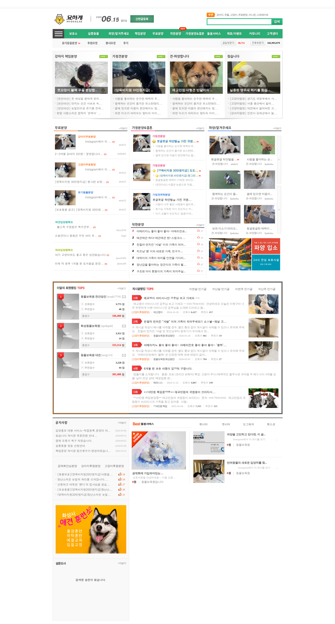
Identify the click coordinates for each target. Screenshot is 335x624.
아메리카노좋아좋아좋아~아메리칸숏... (162, 231)
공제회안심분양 (67, 466)
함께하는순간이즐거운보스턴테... (175, 150)
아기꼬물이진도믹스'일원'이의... (174, 213)
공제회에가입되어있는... (147, 473)
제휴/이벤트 (234, 33)
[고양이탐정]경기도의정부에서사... (253, 98)
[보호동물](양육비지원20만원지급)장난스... (85, 489)
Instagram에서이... (94, 141)
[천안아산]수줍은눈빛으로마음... (174, 184)
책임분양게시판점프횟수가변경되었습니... (83, 451)
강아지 (219, 14)
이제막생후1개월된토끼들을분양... (79, 263)
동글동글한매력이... (259, 228)
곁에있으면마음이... (259, 194)
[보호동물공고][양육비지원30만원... (79, 209)
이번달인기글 (197, 289)
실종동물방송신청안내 (70, 446)
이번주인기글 (243, 289)
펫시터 (203, 424)
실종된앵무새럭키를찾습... (250, 90)
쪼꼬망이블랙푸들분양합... (77, 90)
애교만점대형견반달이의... (192, 90)
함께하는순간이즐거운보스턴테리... (138, 103)
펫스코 (271, 424)
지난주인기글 (266, 289)
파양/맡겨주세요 (119, 33)
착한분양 (175, 33)
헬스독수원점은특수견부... (73, 227)
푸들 (226, 14)
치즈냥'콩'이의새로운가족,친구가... (160, 251)
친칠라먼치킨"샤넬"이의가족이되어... (161, 244)
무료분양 (242, 14)
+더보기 (123, 128)
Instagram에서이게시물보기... (252, 439)
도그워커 (248, 424)
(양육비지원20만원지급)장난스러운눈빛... (84, 494)
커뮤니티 (254, 33)
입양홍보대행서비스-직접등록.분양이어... (83, 430)
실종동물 (93, 33)
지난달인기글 (220, 289)
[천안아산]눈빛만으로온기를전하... (80, 108)
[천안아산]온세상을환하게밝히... (79, 98)
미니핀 (252, 14)
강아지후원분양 (90, 466)
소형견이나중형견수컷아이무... (76, 235)
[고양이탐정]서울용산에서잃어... (252, 103)
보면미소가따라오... (225, 228)
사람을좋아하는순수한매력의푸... (137, 98)
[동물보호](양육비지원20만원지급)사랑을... (85, 474)
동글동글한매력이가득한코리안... (175, 180)
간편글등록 (142, 19)
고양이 (233, 14)
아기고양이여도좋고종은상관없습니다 (80, 255)
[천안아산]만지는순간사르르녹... (79, 103)
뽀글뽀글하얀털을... (224, 159)
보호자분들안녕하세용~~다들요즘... (153, 477)
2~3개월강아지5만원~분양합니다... (79, 154)
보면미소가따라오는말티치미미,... (138, 113)
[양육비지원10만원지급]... (134, 90)
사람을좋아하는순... (259, 159)
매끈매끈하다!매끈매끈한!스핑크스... (161, 238)
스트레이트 (262, 14)
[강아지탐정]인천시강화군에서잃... (253, 113)
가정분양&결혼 (195, 33)
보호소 (73, 33)
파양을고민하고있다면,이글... (246, 434)
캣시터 (226, 424)
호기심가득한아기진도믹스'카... (174, 209)
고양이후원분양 (140, 312)
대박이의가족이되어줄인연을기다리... (161, 258)
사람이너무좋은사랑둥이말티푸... (175, 204)
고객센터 (272, 33)
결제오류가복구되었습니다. (74, 440)
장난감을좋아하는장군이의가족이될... (161, 264)
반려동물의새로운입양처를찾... (247, 462)
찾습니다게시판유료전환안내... (76, 435)
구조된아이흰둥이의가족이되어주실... (161, 271)
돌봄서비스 (214, 33)
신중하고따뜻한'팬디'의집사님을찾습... (83, 484)
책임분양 (140, 33)
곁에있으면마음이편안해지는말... (137, 108)
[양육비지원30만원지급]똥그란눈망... (80, 182)
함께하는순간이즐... (225, 194)
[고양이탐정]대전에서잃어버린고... (253, 108)
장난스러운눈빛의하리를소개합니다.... (83, 479)
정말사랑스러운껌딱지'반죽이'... (79, 113)
